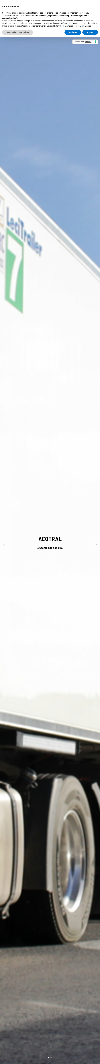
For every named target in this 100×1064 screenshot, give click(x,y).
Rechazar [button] (73, 32)
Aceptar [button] (90, 32)
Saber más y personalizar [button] (17, 32)
